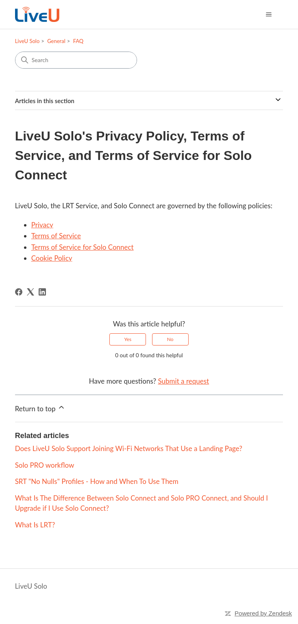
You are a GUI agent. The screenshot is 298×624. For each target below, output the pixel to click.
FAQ (78, 41)
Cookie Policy (51, 258)
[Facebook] (18, 292)
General (56, 41)
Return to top (40, 408)
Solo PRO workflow (44, 465)
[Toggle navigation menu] (268, 14)
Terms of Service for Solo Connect (82, 247)
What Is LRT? (35, 524)
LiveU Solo (27, 41)
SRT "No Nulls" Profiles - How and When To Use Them (96, 481)
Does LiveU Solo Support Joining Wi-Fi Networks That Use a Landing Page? (128, 448)
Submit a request (183, 381)
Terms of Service (56, 235)
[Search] (76, 60)
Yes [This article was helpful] (127, 339)
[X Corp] (30, 292)
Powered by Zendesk (263, 613)
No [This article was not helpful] (170, 339)
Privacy (42, 224)
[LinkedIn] (42, 292)
